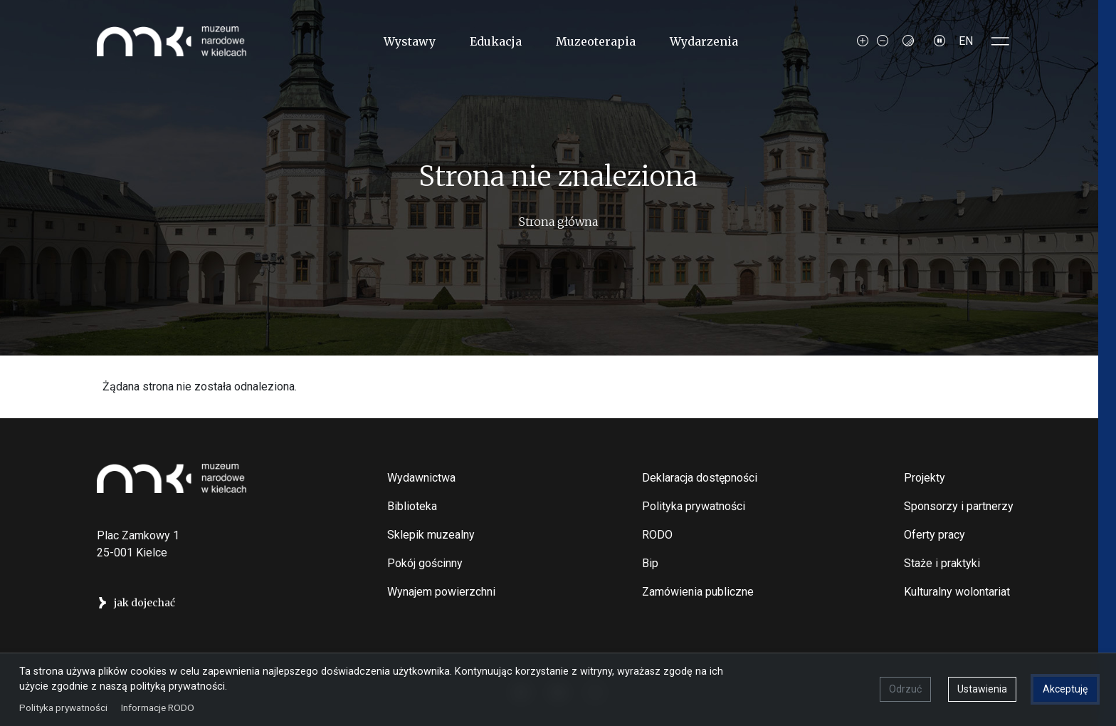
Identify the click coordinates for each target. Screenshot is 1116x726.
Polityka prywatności (693, 506)
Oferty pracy (934, 534)
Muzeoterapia (596, 41)
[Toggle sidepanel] (1000, 41)
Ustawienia (981, 688)
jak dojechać (144, 602)
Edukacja (496, 41)
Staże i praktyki (942, 563)
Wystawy (410, 41)
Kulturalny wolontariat (957, 591)
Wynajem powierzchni (441, 591)
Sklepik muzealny (431, 534)
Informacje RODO (158, 706)
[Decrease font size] (883, 41)
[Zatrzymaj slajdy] (939, 41)
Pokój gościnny (425, 563)
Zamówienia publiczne (698, 591)
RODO (657, 534)
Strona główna (558, 221)
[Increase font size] (863, 41)
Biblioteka (412, 506)
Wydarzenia (704, 41)
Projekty (924, 477)
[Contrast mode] (908, 41)
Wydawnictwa (421, 477)
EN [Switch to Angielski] (966, 41)
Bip (650, 563)
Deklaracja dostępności (699, 477)
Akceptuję (1064, 688)
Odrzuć (904, 688)
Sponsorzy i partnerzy (959, 506)
